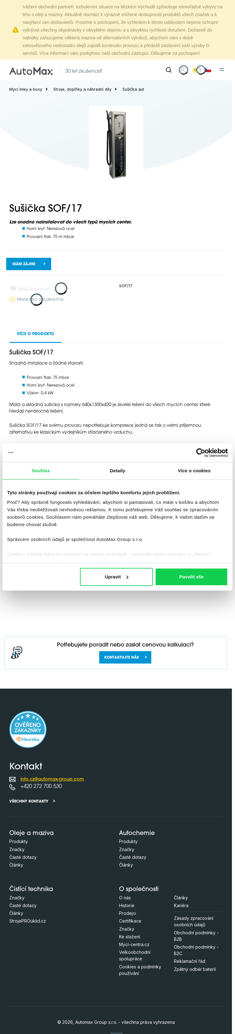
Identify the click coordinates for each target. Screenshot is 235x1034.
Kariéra (181, 905)
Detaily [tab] (117, 470)
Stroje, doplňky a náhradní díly (82, 89)
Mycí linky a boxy (25, 89)
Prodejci (127, 913)
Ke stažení (129, 936)
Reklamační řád (189, 961)
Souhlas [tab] (41, 470)
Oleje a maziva (31, 834)
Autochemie (137, 834)
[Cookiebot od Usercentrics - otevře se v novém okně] (201, 452)
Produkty (18, 841)
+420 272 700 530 (41, 786)
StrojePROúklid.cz (27, 921)
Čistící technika (31, 890)
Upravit (116, 576)
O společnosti (139, 890)
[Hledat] (168, 70)
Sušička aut (133, 89)
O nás (125, 897)
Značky (16, 849)
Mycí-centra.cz (134, 944)
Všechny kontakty (28, 801)
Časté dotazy (23, 857)
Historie (127, 905)
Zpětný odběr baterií (195, 969)
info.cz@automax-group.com (52, 779)
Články (16, 864)
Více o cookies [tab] (194, 470)
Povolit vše (191, 576)
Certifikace (130, 921)
